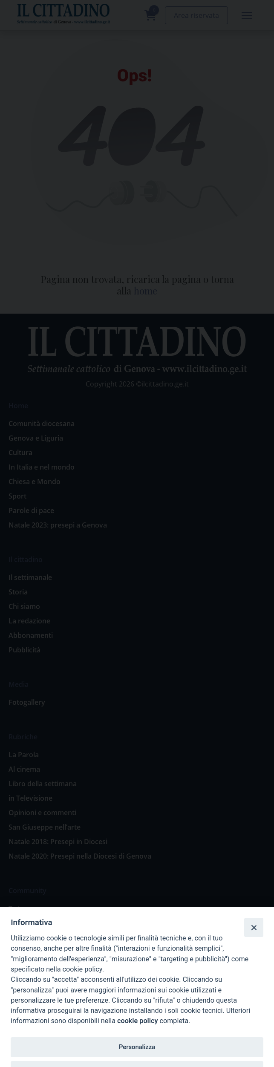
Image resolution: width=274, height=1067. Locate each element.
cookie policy (137, 1021)
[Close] (253, 927)
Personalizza (137, 1047)
